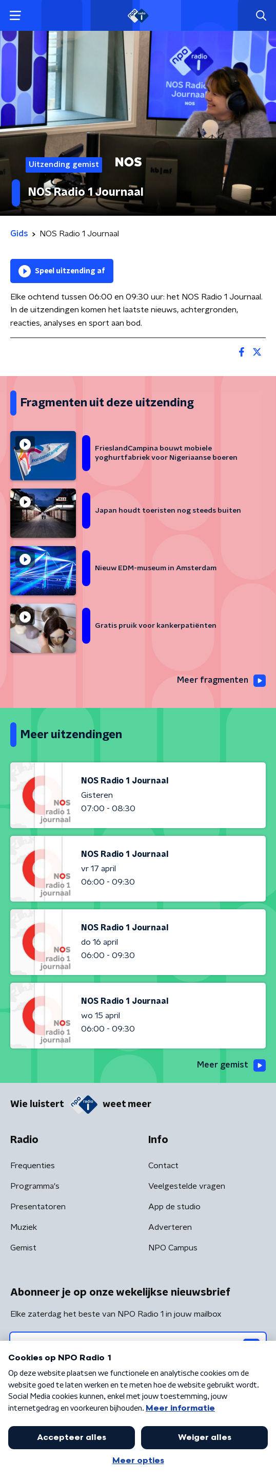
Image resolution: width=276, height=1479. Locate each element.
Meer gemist (231, 1065)
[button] (15, 15)
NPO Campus (173, 1248)
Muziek (23, 1227)
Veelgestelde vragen (186, 1186)
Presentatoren (38, 1207)
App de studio (174, 1207)
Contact (163, 1166)
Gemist (23, 1248)
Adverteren (170, 1227)
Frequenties (32, 1166)
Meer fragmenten (221, 681)
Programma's (35, 1186)
